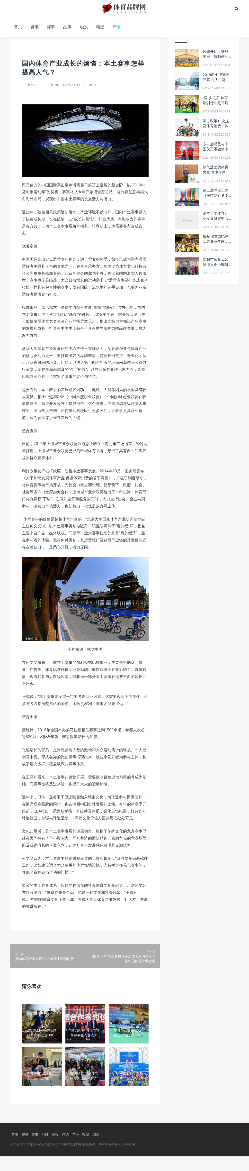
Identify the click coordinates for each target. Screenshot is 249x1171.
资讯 (34, 26)
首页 (18, 26)
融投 (84, 26)
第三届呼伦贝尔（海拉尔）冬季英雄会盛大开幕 (215, 195)
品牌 (67, 26)
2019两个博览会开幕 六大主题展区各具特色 (216, 79)
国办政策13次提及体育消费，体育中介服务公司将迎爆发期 (216, 128)
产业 (117, 26)
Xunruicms (127, 1158)
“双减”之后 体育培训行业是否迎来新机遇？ (215, 102)
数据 (88, 1148)
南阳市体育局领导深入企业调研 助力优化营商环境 (215, 267)
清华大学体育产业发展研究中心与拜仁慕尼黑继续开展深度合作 (215, 221)
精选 (100, 26)
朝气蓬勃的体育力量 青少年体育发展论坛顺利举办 (216, 175)
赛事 (51, 26)
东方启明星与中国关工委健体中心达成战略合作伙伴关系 (215, 151)
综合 (98, 1148)
